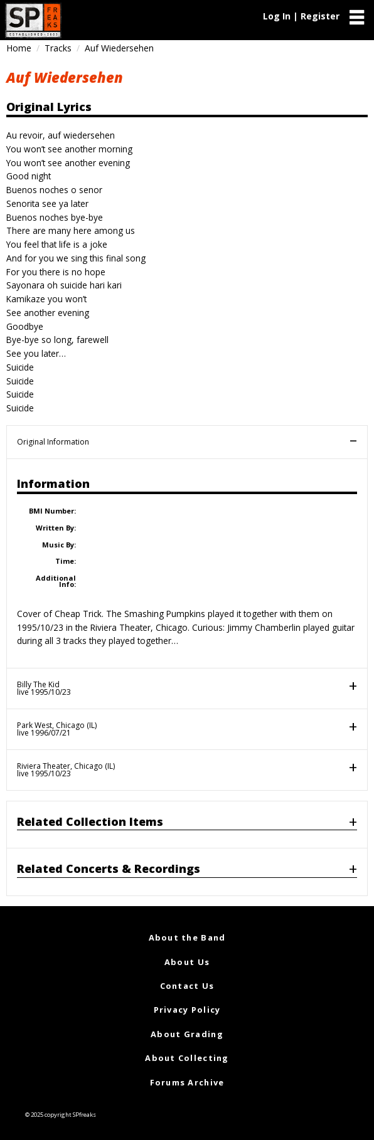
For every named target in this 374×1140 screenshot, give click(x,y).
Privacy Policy (187, 1009)
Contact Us (187, 985)
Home (18, 48)
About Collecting (186, 1057)
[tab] (187, 824)
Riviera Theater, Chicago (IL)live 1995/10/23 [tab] (66, 770)
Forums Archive (187, 1082)
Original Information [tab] (53, 441)
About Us (187, 962)
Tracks (58, 48)
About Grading (187, 1034)
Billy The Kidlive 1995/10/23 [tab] (44, 688)
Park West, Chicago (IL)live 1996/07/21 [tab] (57, 729)
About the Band (187, 937)
